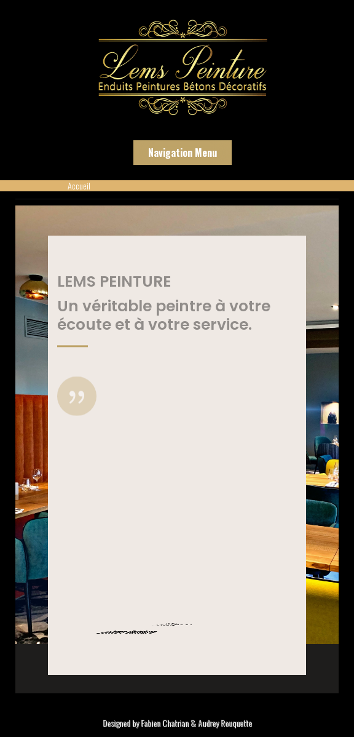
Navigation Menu (182, 152)
